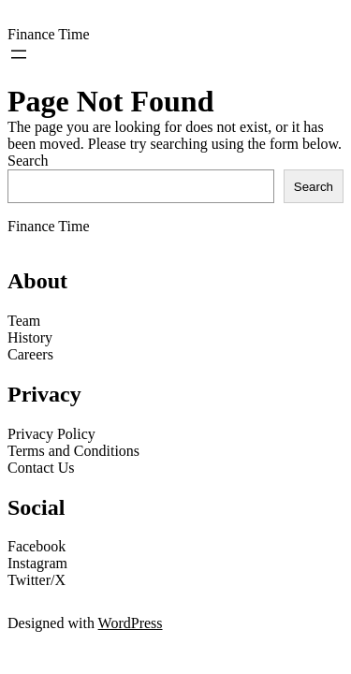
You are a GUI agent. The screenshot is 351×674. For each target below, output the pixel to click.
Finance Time (48, 34)
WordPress (130, 623)
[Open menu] (18, 54)
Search (28, 160)
